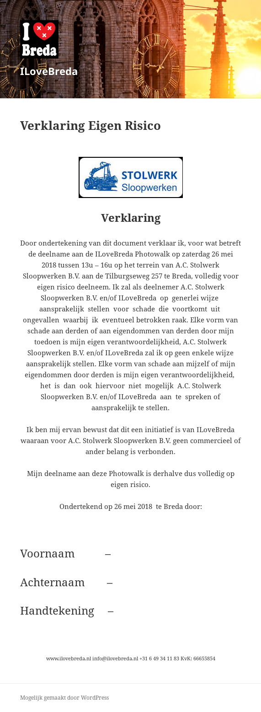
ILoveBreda (49, 71)
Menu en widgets (231, 58)
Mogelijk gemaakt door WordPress (64, 697)
